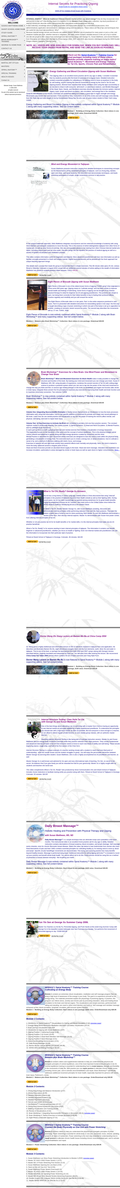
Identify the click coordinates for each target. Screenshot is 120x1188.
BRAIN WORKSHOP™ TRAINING (9, 40)
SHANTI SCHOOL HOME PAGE (13, 29)
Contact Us (5, 80)
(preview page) (88, 1158)
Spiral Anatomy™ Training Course (97, 55)
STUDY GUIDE (6, 33)
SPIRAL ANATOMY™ (9, 36)
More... (117, 450)
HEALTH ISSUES (7, 77)
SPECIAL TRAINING (8, 73)
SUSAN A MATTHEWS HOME (12, 26)
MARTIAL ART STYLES (10, 63)
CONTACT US (6, 48)
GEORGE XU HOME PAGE (11, 45)
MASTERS (5, 66)
